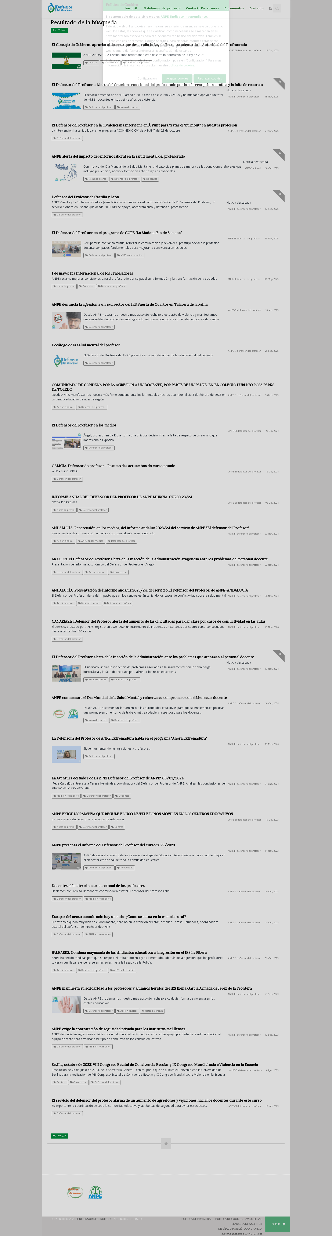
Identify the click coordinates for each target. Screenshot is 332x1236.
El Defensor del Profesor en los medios (84, 425)
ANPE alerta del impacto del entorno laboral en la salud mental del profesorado (118, 156)
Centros (91, 62)
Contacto (256, 8)
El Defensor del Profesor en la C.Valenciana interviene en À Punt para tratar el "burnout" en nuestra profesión (144, 125)
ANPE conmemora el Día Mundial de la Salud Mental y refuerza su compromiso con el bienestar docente (139, 697)
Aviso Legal (253, 1219)
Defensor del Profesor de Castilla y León (85, 197)
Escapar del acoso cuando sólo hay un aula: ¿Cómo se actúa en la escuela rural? (119, 916)
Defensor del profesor (136, 62)
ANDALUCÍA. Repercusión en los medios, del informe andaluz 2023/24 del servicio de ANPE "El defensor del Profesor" (150, 528)
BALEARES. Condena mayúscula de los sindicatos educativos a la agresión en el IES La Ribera (129, 952)
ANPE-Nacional (253, 168)
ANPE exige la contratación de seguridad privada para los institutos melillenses (118, 1029)
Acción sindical (63, 407)
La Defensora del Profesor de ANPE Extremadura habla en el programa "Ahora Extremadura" (129, 738)
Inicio (131, 8)
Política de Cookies (229, 1219)
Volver (59, 30)
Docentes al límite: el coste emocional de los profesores (98, 885)
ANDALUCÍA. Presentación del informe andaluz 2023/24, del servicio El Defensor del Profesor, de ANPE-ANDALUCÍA (150, 590)
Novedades (125, 867)
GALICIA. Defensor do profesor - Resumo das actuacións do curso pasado (113, 466)
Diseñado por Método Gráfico (240, 1228)
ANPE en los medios (129, 255)
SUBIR (278, 1224)
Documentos (234, 8)
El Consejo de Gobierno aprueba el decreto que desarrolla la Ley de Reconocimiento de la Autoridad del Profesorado (149, 44)
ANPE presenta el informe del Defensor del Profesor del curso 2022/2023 (113, 845)
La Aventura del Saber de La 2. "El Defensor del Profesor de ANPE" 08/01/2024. (118, 778)
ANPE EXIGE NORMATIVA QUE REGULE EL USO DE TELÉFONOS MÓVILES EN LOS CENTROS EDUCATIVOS (142, 814)
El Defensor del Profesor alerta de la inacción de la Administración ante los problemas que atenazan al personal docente (153, 657)
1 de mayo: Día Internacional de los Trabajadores (92, 273)
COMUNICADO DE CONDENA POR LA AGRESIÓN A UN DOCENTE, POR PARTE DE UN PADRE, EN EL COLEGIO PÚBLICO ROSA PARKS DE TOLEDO (163, 387)
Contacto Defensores (202, 8)
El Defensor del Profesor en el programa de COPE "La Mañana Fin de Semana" (117, 233)
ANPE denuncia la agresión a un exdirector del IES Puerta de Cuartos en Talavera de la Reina (130, 304)
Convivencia (110, 62)
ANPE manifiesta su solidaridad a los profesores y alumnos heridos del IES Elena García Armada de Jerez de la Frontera (152, 988)
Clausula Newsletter (246, 1224)
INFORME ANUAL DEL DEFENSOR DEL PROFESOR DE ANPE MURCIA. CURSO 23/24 (122, 497)
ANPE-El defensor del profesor (244, 50)
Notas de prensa (127, 107)
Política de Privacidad (197, 1219)
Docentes (150, 178)
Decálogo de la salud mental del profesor (86, 345)
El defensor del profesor (162, 8)
